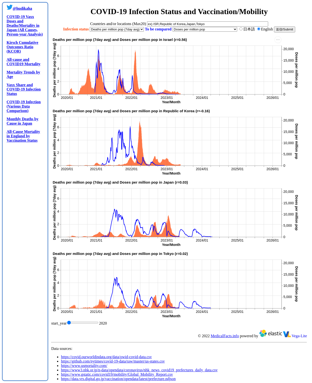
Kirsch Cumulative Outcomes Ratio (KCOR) (22, 46)
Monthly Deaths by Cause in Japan (23, 121)
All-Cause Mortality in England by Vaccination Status (23, 136)
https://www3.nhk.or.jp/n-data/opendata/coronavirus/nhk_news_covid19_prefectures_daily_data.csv (139, 370)
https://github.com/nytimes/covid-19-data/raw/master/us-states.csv (113, 361)
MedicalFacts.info (225, 336)
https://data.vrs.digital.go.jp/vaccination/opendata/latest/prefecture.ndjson (118, 379)
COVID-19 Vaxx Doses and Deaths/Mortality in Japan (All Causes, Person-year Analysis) (25, 25)
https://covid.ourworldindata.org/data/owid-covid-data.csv (106, 357)
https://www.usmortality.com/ (84, 366)
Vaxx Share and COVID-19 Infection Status (24, 89)
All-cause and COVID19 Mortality (23, 61)
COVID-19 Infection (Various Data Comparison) (24, 106)
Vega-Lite (295, 336)
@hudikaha (22, 8)
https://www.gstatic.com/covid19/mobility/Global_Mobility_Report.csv (117, 374)
